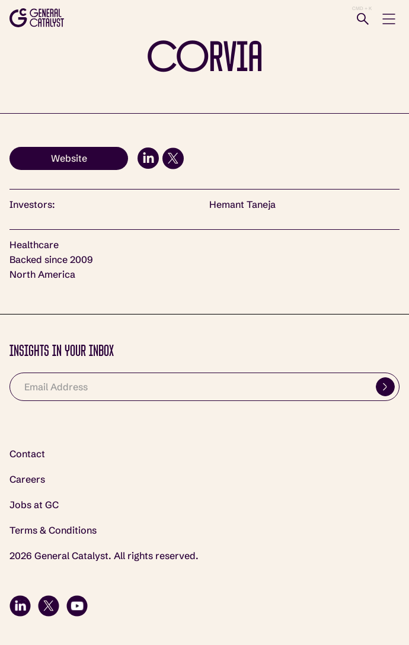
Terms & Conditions (53, 530)
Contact (27, 454)
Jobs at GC (34, 505)
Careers (27, 479)
